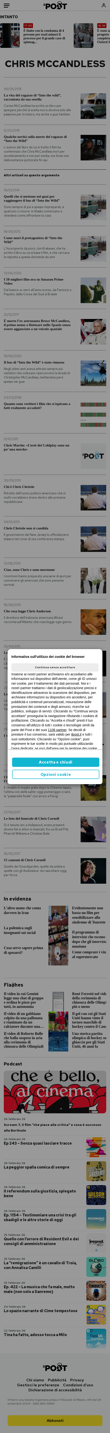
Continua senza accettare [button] (55, 667)
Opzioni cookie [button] (56, 774)
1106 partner (57, 730)
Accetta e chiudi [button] (56, 762)
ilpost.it (76, 734)
